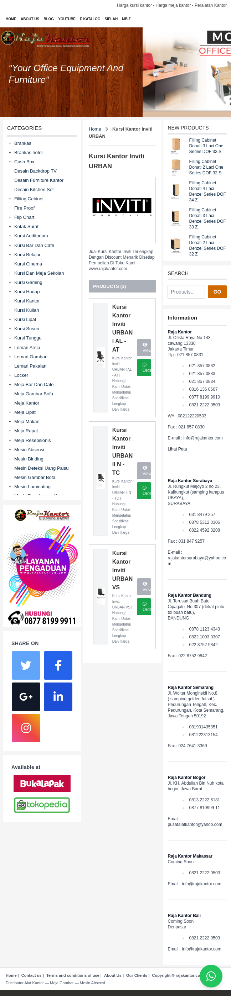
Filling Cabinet (28, 198)
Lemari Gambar (30, 356)
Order (147, 368)
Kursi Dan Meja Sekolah (39, 273)
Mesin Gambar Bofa (35, 477)
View (147, 348)
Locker (21, 375)
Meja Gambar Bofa (33, 393)
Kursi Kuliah (26, 310)
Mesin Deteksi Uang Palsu (41, 468)
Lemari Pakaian (30, 366)
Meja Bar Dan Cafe (34, 384)
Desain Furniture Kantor (38, 180)
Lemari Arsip (27, 347)
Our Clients (136, 975)
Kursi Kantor (27, 301)
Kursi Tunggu (28, 338)
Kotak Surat (26, 226)
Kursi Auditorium (31, 235)
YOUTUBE (67, 19)
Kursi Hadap (27, 291)
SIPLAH (111, 19)
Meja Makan (27, 421)
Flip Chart (24, 217)
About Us (113, 975)
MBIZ (126, 19)
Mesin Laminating (32, 486)
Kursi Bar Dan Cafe (34, 245)
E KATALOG (90, 19)
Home (95, 129)
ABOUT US (30, 19)
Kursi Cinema (28, 264)
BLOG (48, 19)
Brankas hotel (28, 152)
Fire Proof (24, 208)
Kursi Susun (26, 328)
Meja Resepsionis (32, 440)
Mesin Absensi (29, 449)
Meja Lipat (25, 412)
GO (217, 292)
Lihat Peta (177, 449)
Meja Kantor (26, 403)
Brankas (22, 143)
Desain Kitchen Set (34, 189)
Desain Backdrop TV (35, 171)
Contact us (31, 975)
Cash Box (24, 161)
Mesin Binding (28, 459)
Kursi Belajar (27, 254)
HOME (11, 19)
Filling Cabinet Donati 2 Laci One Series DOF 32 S (206, 167)
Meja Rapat (26, 430)
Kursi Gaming (28, 282)
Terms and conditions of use (72, 975)
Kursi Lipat (25, 319)
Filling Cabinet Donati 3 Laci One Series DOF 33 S (206, 146)
